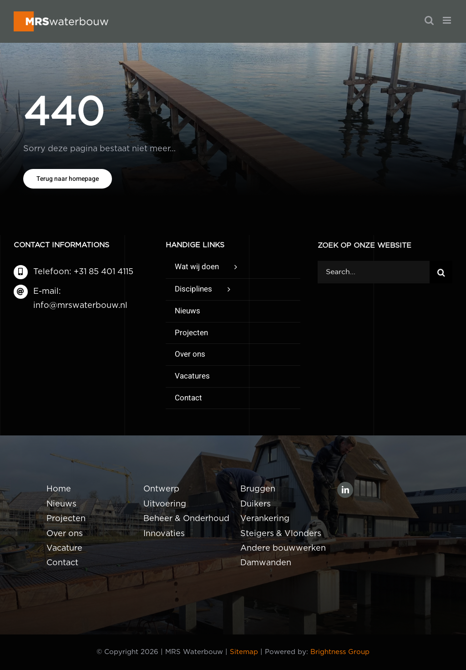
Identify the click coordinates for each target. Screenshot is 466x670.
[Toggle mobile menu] (447, 20)
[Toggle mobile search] (429, 20)
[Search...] (374, 272)
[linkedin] (345, 490)
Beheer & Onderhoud (186, 519)
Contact (62, 563)
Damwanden (265, 563)
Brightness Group (340, 652)
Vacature (64, 548)
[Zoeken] (441, 272)
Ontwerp (161, 489)
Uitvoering (164, 504)
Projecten (66, 519)
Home (58, 489)
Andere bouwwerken (283, 548)
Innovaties (164, 534)
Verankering (264, 519)
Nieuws (61, 504)
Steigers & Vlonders (280, 534)
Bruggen (257, 489)
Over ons (64, 534)
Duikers (255, 504)
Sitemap (244, 652)
